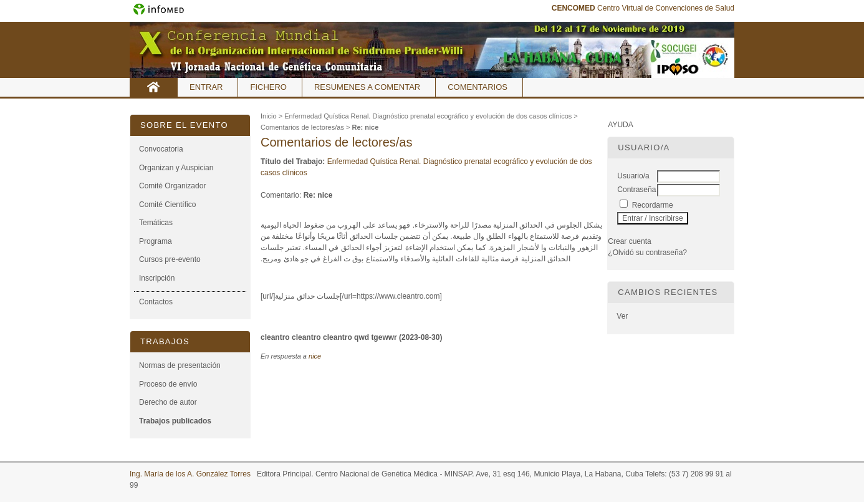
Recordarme (652, 205)
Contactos (156, 301)
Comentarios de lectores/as (302, 127)
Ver (622, 316)
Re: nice (365, 127)
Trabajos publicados (175, 421)
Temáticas (156, 222)
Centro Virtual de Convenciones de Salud (643, 8)
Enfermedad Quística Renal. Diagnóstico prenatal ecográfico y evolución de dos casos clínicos (428, 116)
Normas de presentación (180, 365)
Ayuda (620, 124)
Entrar (206, 87)
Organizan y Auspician (176, 167)
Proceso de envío (168, 384)
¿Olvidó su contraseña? (647, 252)
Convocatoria (161, 149)
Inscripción (157, 278)
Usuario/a (633, 175)
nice (315, 356)
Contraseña (636, 189)
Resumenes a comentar (367, 87)
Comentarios (477, 87)
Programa (155, 241)
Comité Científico (167, 204)
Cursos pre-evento (170, 259)
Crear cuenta (629, 241)
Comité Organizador (172, 185)
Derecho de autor (168, 402)
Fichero (268, 87)
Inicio (154, 87)
